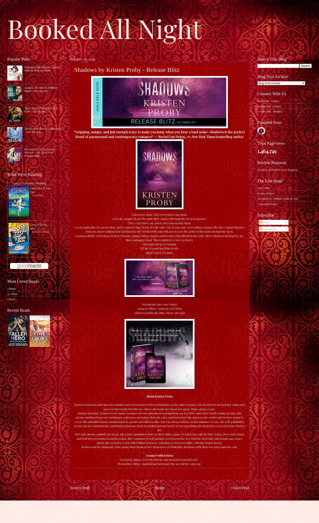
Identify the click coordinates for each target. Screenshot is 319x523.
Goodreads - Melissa (270, 111)
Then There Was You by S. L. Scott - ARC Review (41, 109)
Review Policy (265, 193)
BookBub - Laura (268, 101)
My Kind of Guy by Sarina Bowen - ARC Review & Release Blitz (39, 152)
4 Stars (11, 288)
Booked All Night (104, 28)
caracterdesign (157, 515)
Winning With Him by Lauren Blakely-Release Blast (42, 68)
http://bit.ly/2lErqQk (172, 313)
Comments (268, 229)
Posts (265, 222)
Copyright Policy (267, 204)
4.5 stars (12, 293)
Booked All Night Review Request (277, 170)
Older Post (240, 487)
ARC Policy (263, 188)
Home (160, 487)
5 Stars (11, 299)
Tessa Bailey (38, 195)
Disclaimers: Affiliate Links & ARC (278, 198)
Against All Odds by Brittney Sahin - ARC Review (41, 89)
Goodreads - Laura (269, 106)
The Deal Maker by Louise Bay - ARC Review (42, 130)
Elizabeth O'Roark (40, 231)
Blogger (187, 515)
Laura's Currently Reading (29, 183)
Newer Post (79, 487)
